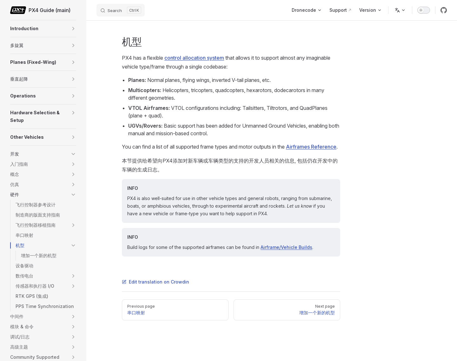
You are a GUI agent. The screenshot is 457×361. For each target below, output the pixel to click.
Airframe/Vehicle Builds (286, 247)
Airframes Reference (311, 147)
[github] (443, 10)
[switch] (423, 10)
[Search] (120, 10)
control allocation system (194, 58)
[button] (73, 28)
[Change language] (400, 10)
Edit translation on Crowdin (155, 281)
